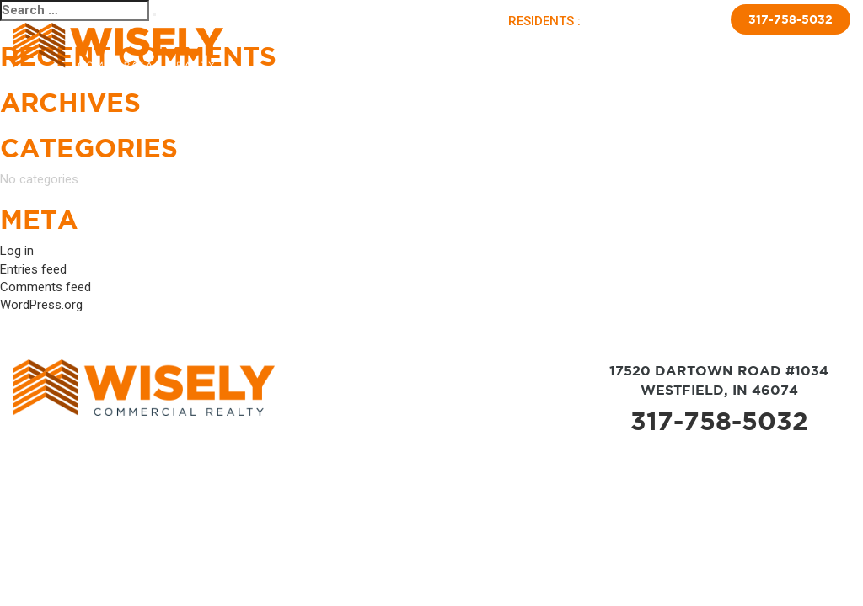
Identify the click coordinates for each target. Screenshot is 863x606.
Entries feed (33, 269)
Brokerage (515, 49)
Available (415, 49)
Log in (17, 250)
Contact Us (800, 49)
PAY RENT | (618, 21)
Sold (464, 49)
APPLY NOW (684, 21)
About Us (353, 49)
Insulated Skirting (705, 49)
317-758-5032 (790, 19)
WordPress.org (41, 304)
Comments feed (45, 287)
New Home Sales (598, 49)
